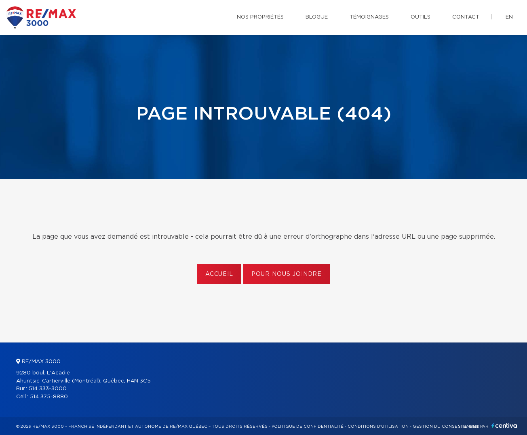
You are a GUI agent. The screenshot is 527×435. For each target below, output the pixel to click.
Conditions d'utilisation (378, 426)
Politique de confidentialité (308, 426)
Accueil (219, 274)
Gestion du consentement (446, 426)
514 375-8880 (49, 396)
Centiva (504, 425)
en (509, 17)
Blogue (317, 17)
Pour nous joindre (286, 274)
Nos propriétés (260, 17)
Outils (420, 17)
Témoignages (369, 17)
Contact (465, 17)
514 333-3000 (48, 388)
